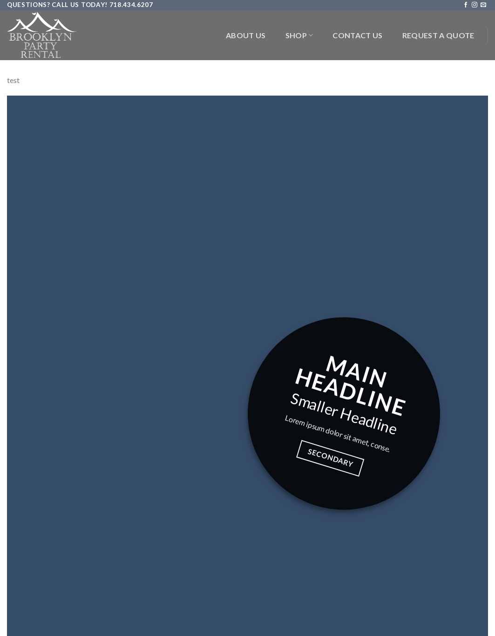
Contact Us (357, 35)
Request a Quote (438, 35)
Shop (299, 35)
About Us (246, 35)
